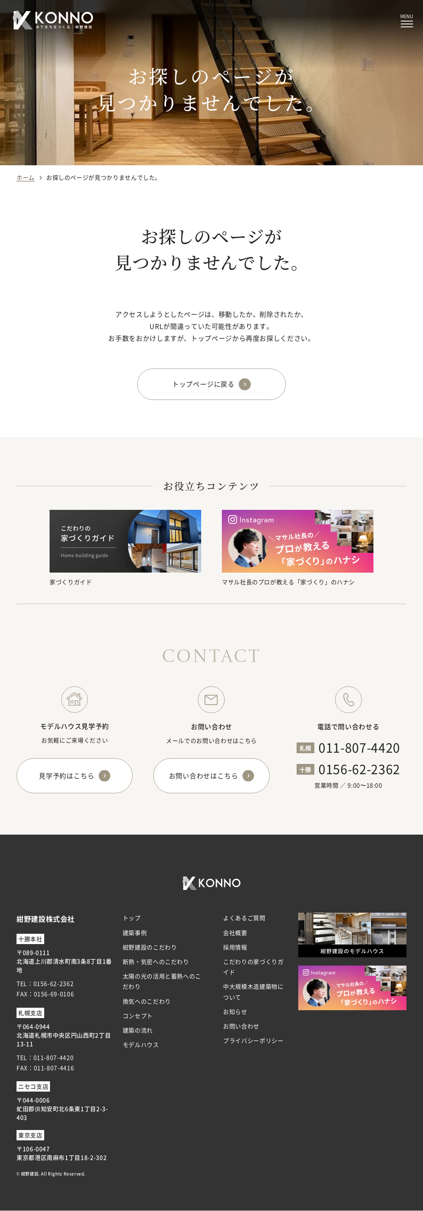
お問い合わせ (241, 1026)
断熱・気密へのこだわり (156, 962)
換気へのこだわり (147, 1001)
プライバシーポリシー (253, 1041)
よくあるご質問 (244, 918)
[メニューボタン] (407, 21)
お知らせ (235, 1011)
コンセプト (138, 1015)
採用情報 (235, 947)
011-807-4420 (359, 747)
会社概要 (235, 932)
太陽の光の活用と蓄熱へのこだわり (162, 981)
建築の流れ (138, 1030)
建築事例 (135, 932)
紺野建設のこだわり (150, 947)
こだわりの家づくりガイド (253, 967)
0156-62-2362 (359, 768)
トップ (132, 918)
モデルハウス (141, 1045)
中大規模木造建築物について (253, 992)
